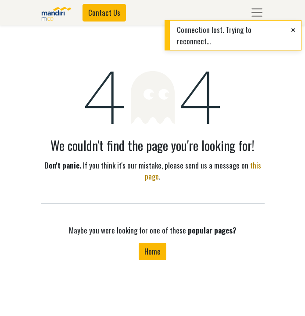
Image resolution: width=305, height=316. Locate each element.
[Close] (293, 29)
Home (152, 251)
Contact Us (104, 12)
